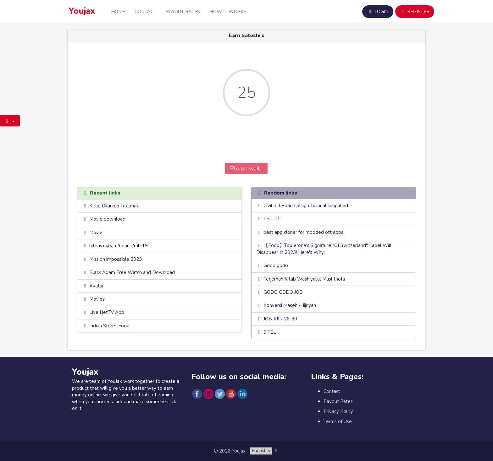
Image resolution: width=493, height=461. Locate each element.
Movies (97, 299)
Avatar (96, 286)
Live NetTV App (106, 312)
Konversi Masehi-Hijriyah (289, 305)
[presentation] (246, 144)
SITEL (269, 332)
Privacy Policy (338, 411)
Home (118, 11)
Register (414, 11)
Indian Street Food (109, 326)
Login (377, 11)
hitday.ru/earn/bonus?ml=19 (118, 246)
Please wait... (246, 168)
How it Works (227, 11)
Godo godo (275, 265)
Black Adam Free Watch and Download (132, 272)
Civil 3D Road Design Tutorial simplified (305, 205)
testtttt (271, 219)
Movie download (107, 219)
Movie (95, 232)
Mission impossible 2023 (115, 259)
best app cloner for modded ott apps (303, 232)
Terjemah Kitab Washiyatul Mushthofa (304, 279)
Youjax (82, 11)
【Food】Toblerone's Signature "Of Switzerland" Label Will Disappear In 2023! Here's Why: (323, 248)
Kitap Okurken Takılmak (114, 206)
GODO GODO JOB (283, 292)
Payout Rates (183, 11)
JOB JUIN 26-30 (280, 319)
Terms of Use (338, 421)
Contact (146, 11)
